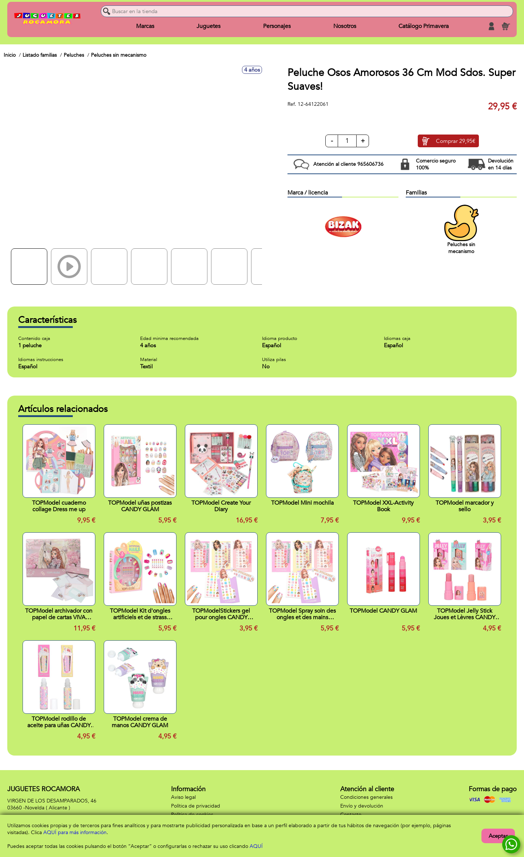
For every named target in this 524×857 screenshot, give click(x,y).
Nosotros (344, 26)
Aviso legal (183, 797)
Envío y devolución (361, 805)
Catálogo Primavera (423, 26)
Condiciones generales (366, 797)
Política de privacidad (195, 805)
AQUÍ (256, 846)
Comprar (455, 141)
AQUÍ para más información (75, 832)
